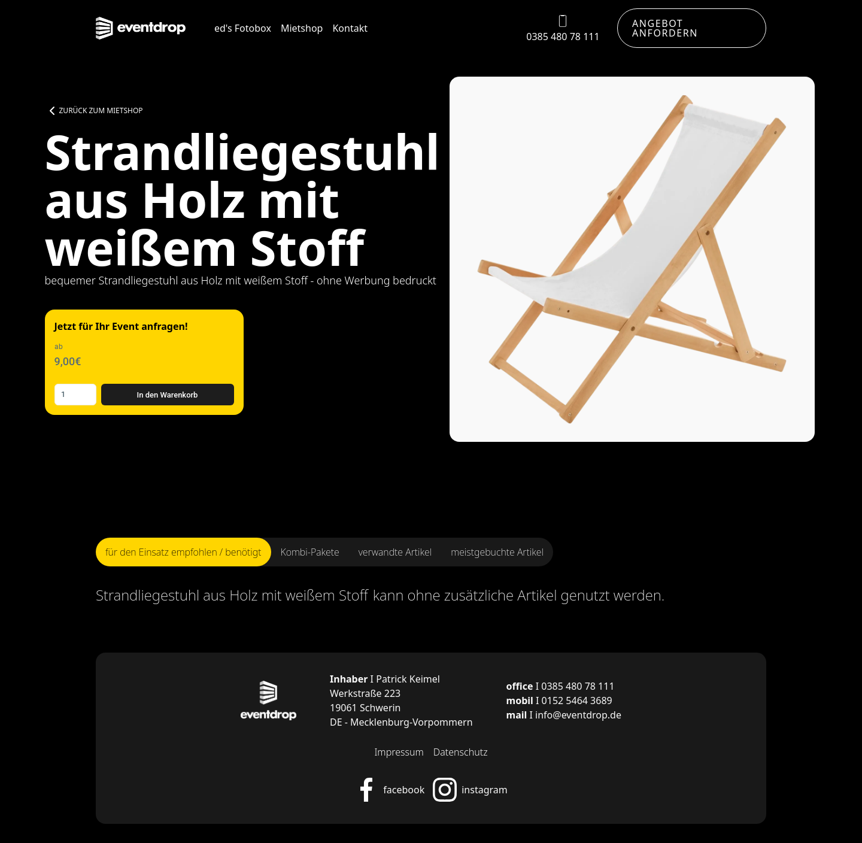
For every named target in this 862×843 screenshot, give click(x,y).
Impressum (398, 752)
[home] (141, 28)
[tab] (183, 552)
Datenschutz (460, 752)
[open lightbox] (632, 259)
